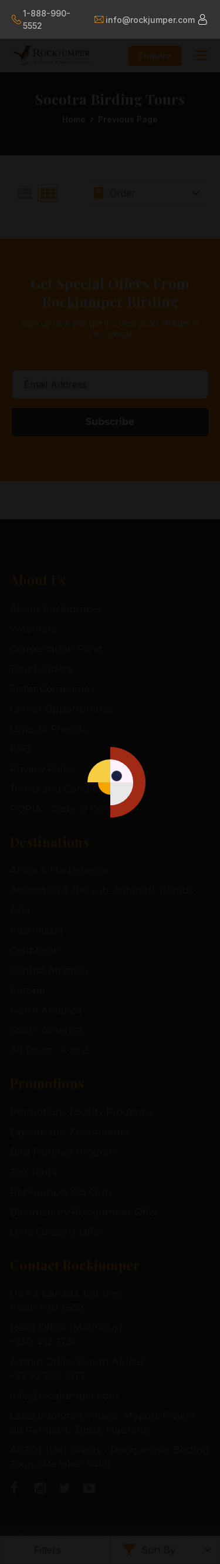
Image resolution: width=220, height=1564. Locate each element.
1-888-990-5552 (41, 19)
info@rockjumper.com (144, 20)
